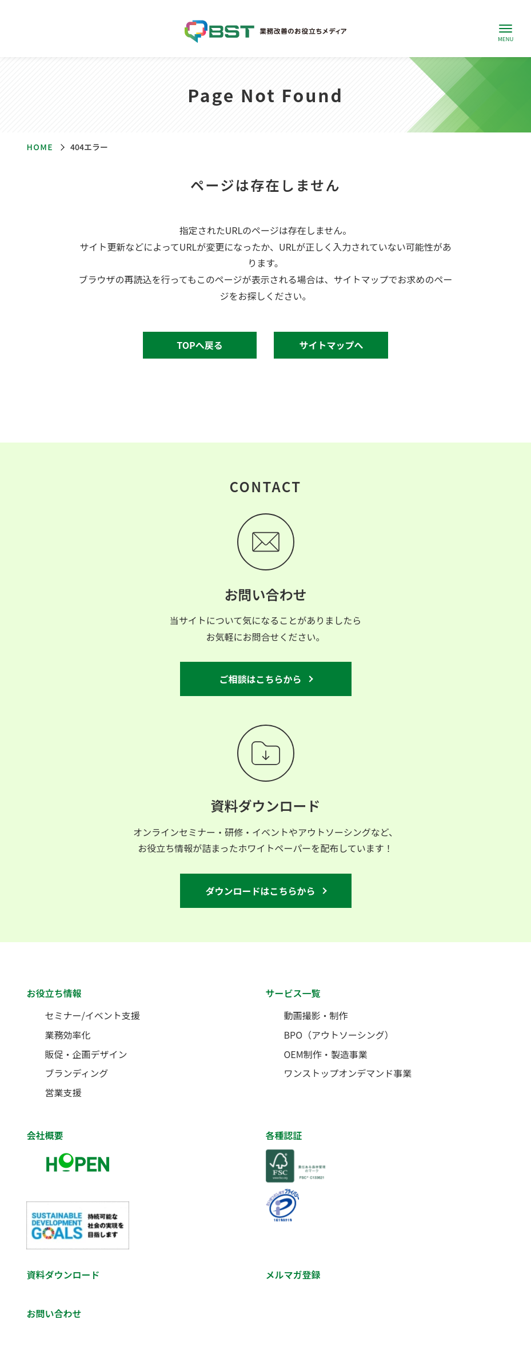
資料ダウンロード (62, 1274)
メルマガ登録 (293, 1274)
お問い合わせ (53, 1313)
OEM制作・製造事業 (326, 1054)
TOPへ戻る (199, 345)
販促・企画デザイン (86, 1054)
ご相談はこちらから (260, 679)
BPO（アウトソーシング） (339, 1035)
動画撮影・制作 (316, 1015)
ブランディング (76, 1073)
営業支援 (63, 1092)
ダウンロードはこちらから (260, 891)
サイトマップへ (331, 345)
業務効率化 (67, 1035)
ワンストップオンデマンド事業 (348, 1073)
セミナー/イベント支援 (92, 1015)
